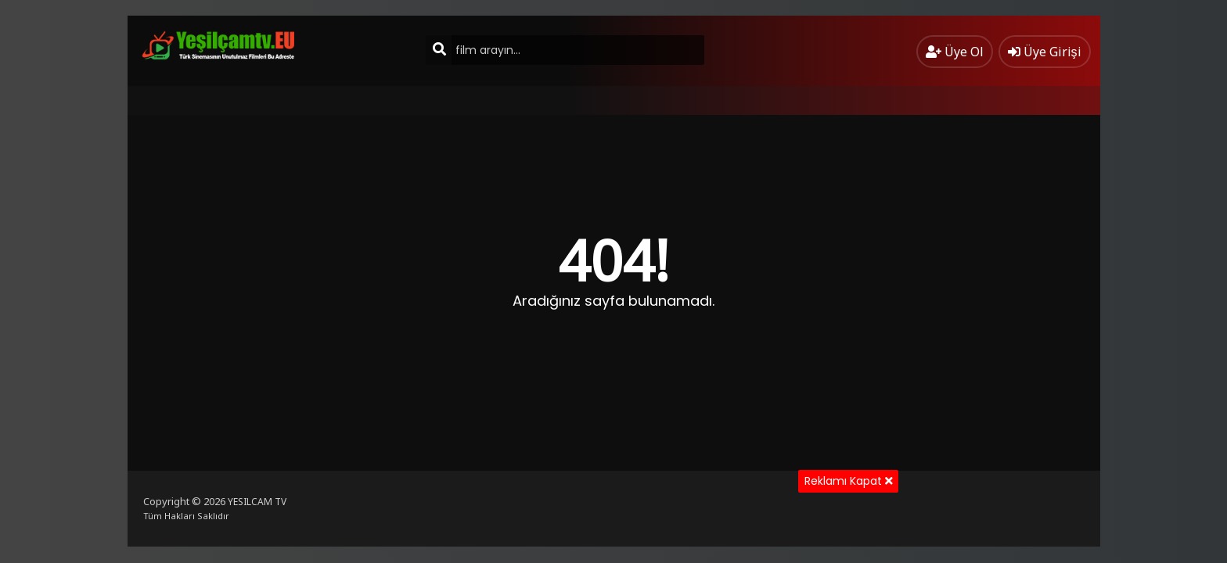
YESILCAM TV (257, 501)
